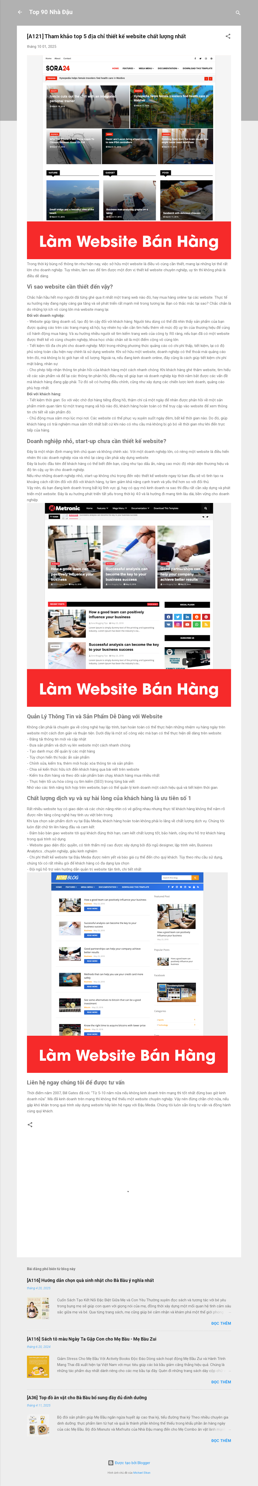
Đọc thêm (221, 1323)
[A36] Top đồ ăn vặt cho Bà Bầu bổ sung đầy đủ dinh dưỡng (87, 1397)
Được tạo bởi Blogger (129, 1463)
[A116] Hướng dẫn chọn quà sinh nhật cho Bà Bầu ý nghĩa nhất (90, 1280)
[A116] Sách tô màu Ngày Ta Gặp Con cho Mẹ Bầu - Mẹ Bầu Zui (91, 1339)
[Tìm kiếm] (238, 13)
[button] (228, 37)
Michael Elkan (141, 1472)
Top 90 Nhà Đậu (51, 12)
